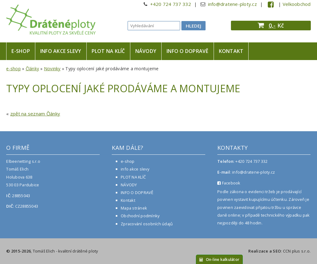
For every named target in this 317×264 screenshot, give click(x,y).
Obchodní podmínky (140, 216)
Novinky (52, 68)
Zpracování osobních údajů (147, 224)
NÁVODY (146, 51)
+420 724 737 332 (170, 4)
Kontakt (231, 51)
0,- (272, 25)
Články (32, 68)
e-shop (20, 51)
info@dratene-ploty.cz (232, 4)
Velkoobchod (297, 4)
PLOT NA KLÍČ (108, 51)
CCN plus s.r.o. (297, 251)
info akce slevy (60, 51)
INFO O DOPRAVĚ (188, 51)
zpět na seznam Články (35, 113)
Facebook (229, 183)
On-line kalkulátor (219, 259)
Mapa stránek (134, 208)
